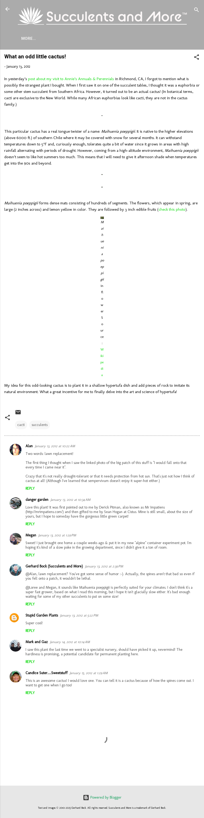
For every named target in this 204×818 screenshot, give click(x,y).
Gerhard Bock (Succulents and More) (54, 567)
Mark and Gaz (37, 643)
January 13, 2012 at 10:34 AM (70, 501)
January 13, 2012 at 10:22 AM (55, 447)
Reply (30, 489)
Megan (31, 536)
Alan (29, 447)
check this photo (172, 210)
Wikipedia (102, 363)
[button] (196, 59)
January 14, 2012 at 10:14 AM (70, 643)
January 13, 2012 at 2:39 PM (104, 567)
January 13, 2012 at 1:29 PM (57, 536)
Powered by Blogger (102, 797)
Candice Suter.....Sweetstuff (46, 674)
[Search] (196, 11)
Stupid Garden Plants (42, 616)
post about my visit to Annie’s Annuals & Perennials (71, 80)
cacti (21, 426)
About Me (38, 38)
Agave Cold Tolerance (83, 38)
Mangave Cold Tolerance (147, 38)
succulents (40, 426)
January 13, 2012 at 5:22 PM (79, 616)
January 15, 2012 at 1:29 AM (89, 674)
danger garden (37, 500)
